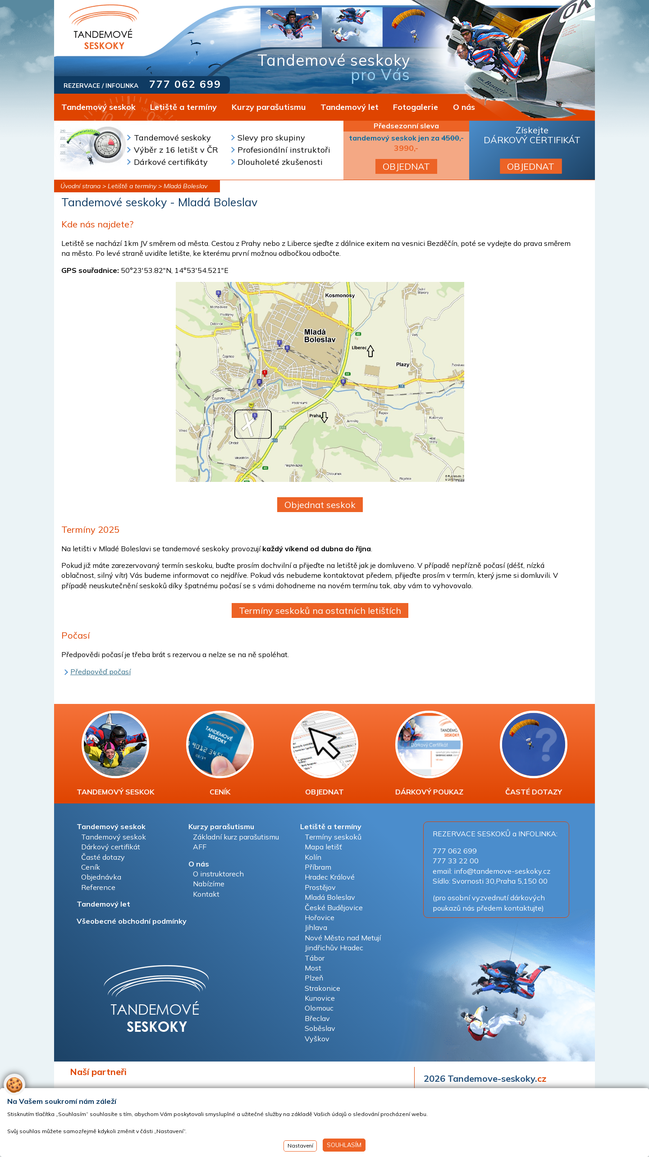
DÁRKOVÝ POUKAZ (429, 753)
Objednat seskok (320, 504)
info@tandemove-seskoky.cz (502, 871)
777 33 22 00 (456, 860)
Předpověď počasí (100, 671)
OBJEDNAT (406, 166)
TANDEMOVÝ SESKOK (115, 753)
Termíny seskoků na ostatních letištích (320, 610)
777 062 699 (185, 84)
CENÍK (220, 753)
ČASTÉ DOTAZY (533, 753)
